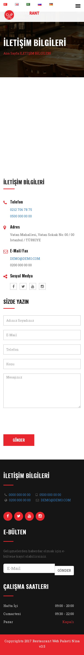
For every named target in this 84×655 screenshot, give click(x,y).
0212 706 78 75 (21, 210)
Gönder (19, 440)
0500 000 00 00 (21, 216)
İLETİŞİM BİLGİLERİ (35, 53)
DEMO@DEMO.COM (25, 258)
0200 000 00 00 (20, 500)
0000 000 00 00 (19, 495)
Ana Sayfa (11, 53)
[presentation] (37, 421)
